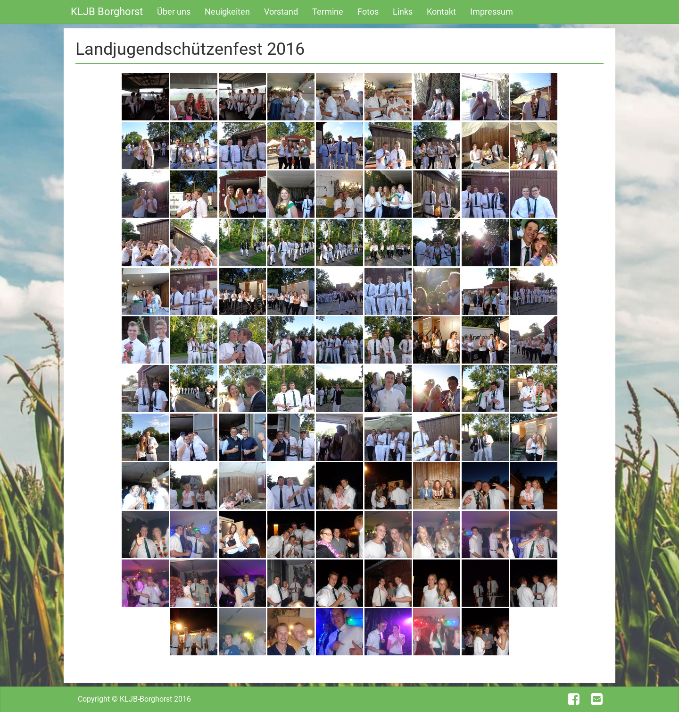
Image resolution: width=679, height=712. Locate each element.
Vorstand (281, 12)
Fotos (368, 12)
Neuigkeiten (227, 12)
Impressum (491, 12)
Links (403, 12)
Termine (327, 12)
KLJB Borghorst (107, 11)
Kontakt (441, 12)
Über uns (173, 12)
